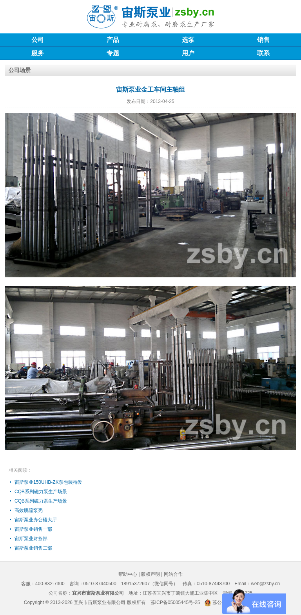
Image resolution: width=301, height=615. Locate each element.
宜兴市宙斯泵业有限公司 (99, 602)
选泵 (188, 39)
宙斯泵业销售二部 (33, 548)
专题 (113, 53)
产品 (113, 39)
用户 (188, 53)
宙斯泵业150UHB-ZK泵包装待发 (48, 482)
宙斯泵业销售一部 (33, 529)
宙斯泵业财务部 (31, 538)
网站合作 (173, 574)
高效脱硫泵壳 (29, 510)
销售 (263, 39)
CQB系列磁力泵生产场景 (41, 491)
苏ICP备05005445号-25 (175, 602)
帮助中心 (127, 574)
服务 (37, 53)
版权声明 (150, 574)
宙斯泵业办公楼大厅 (36, 520)
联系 (263, 53)
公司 (37, 39)
